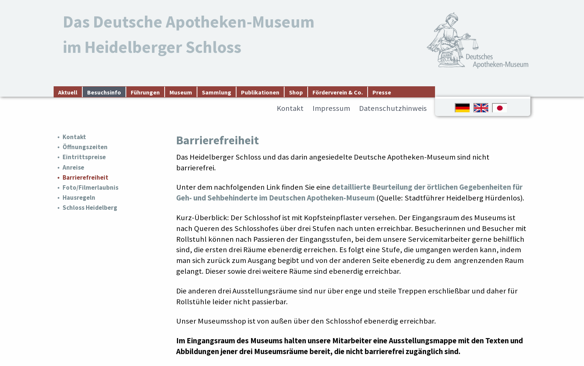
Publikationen (260, 92)
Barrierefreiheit (85, 177)
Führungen (145, 92)
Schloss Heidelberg (90, 207)
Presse (381, 92)
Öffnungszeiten (85, 147)
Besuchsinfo (104, 92)
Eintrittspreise (84, 157)
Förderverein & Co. (337, 92)
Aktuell (67, 92)
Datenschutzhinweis (393, 108)
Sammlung (216, 92)
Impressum (331, 108)
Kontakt (290, 108)
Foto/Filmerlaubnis (90, 187)
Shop (296, 92)
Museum (180, 92)
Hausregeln (79, 197)
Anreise (73, 167)
